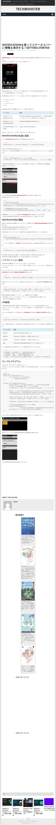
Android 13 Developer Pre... (27, 4)
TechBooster (28, 9)
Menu (4, 14)
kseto (3, 50)
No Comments (32, 50)
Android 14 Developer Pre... (38, 1)
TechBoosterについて (28, 823)
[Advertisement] (28, 29)
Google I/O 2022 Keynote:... (9, 4)
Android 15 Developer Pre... (21, 1)
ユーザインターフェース (21, 50)
